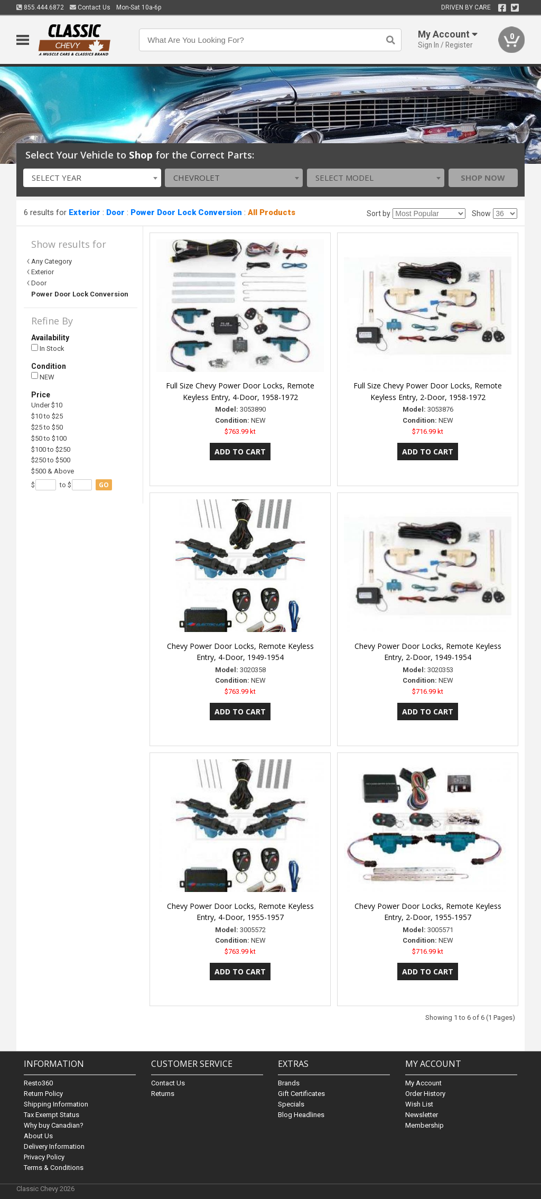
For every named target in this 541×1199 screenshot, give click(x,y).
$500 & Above (52, 471)
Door (115, 212)
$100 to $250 (50, 449)
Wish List (419, 1104)
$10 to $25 (47, 416)
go (104, 484)
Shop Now (483, 177)
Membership (424, 1125)
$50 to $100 (49, 438)
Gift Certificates (301, 1094)
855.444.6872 (40, 7)
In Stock (47, 348)
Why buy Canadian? (53, 1125)
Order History (425, 1094)
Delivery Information (54, 1146)
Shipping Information (56, 1104)
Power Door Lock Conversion (186, 212)
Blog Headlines (301, 1115)
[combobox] (92, 178)
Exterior (84, 212)
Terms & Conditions (53, 1168)
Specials (291, 1104)
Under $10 (46, 405)
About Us (38, 1136)
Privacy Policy (44, 1157)
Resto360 (38, 1083)
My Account (423, 1083)
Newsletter (421, 1115)
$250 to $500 (50, 460)
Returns (162, 1094)
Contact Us (90, 7)
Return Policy (43, 1094)
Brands (289, 1083)
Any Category (51, 261)
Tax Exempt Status (51, 1115)
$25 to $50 (47, 427)
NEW (42, 376)
